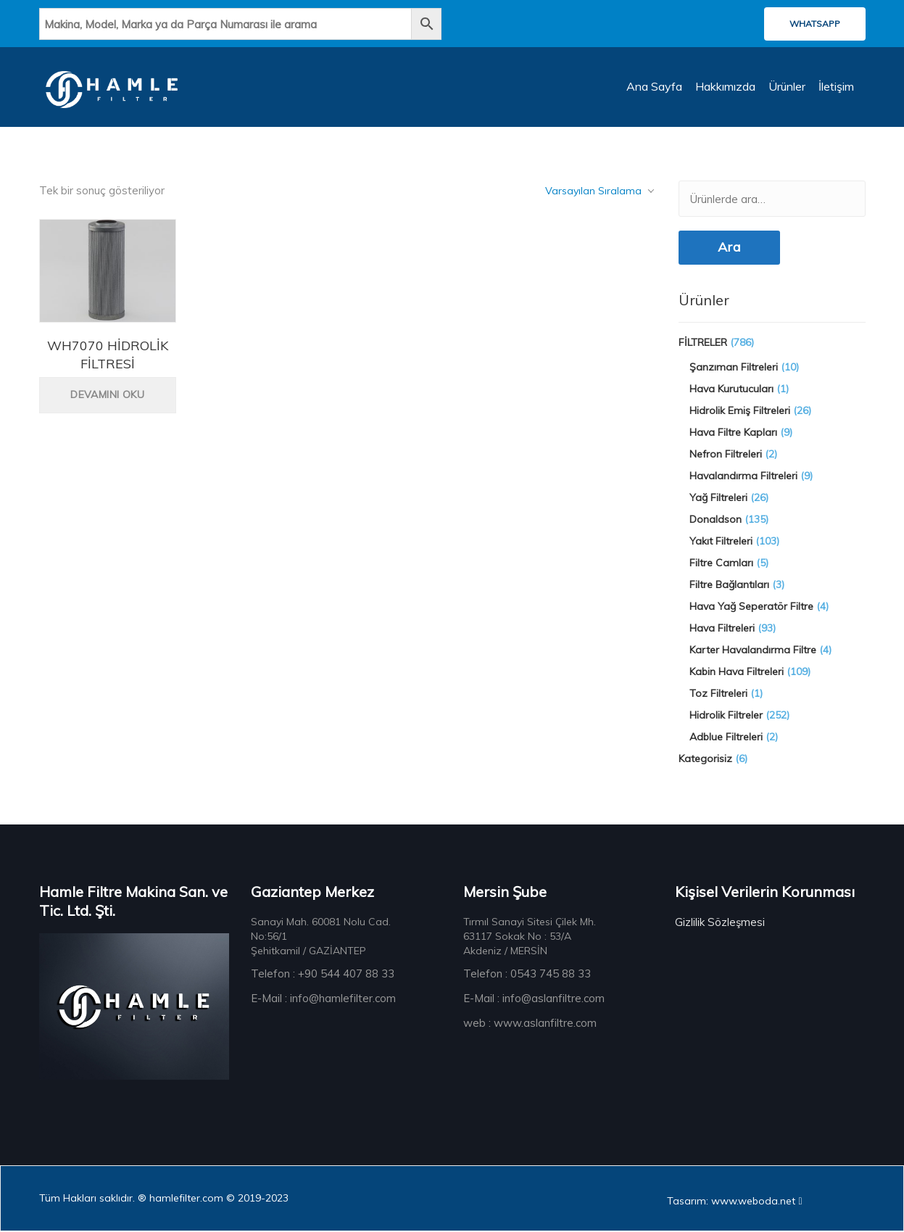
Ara (729, 248)
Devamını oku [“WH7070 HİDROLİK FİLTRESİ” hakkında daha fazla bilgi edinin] (107, 395)
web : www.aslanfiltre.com (530, 1023)
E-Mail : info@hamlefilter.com (323, 999)
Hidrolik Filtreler (726, 715)
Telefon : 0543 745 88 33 (527, 974)
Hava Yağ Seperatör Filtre (751, 606)
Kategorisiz (705, 759)
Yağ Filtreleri (718, 498)
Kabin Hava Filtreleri (736, 672)
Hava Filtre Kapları (733, 432)
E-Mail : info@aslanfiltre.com (534, 999)
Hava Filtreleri (722, 628)
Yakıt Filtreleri (720, 541)
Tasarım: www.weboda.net (734, 1201)
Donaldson (715, 519)
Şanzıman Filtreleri (733, 367)
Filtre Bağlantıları (729, 585)
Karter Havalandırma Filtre (752, 650)
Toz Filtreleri (718, 693)
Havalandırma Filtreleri (743, 476)
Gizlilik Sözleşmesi (720, 923)
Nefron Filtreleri (725, 454)
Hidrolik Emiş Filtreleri (739, 411)
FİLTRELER (703, 343)
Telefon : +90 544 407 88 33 (322, 974)
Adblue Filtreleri (726, 737)
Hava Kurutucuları (731, 389)
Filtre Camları (721, 563)
